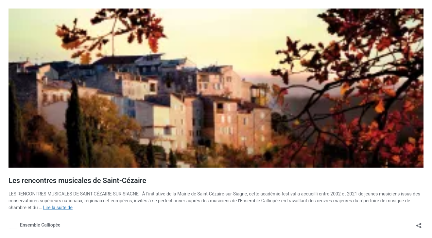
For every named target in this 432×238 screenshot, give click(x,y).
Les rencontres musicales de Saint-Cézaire (77, 180)
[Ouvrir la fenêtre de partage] (418, 223)
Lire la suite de (58, 207)
